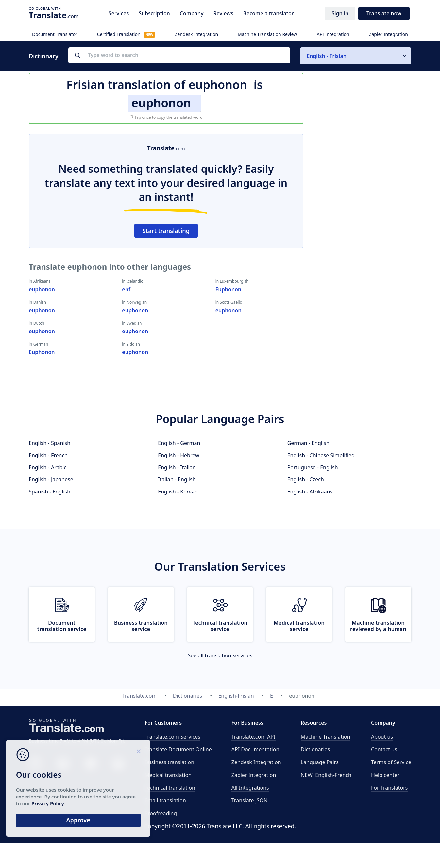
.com (54, 15)
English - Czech (305, 479)
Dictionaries (315, 749)
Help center (385, 775)
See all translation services (220, 655)
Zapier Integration (388, 34)
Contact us (384, 749)
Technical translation (169, 787)
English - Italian (176, 467)
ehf (126, 289)
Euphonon (42, 352)
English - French (48, 455)
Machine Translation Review (267, 34)
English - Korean (178, 491)
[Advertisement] (362, 232)
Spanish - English (49, 491)
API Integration (333, 34)
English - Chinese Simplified (321, 455)
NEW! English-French (326, 775)
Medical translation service (299, 626)
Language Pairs (320, 762)
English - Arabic (47, 467)
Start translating (166, 231)
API (253, 736)
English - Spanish (49, 443)
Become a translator (268, 13)
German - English (308, 443)
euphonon (42, 289)
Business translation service (141, 626)
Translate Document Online (178, 749)
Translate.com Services (172, 736)
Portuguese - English (312, 467)
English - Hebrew (178, 455)
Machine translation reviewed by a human (378, 626)
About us (382, 736)
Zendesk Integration (196, 34)
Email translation (165, 800)
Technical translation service (220, 626)
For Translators (389, 787)
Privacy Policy (63, 803)
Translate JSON (249, 800)
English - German (179, 443)
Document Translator (54, 34)
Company (192, 13)
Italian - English (176, 479)
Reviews (223, 13)
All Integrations (250, 787)
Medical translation (168, 775)
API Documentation (255, 749)
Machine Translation (325, 736)
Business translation (169, 762)
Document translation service (61, 626)
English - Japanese (51, 479)
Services (119, 13)
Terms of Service (391, 762)
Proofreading (160, 813)
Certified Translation (126, 34)
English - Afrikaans (309, 491)
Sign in (339, 13)
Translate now (383, 13)
